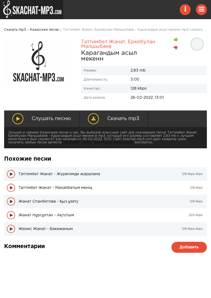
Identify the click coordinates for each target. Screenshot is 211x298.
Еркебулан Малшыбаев (114, 142)
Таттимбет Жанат (103, 42)
